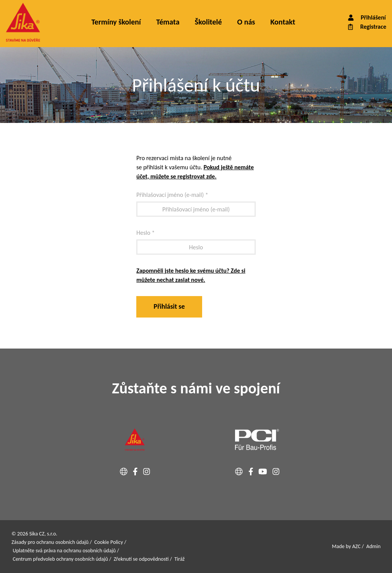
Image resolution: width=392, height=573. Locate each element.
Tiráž (180, 559)
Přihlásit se (169, 306)
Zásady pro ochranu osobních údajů (49, 542)
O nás (246, 21)
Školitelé (208, 21)
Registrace (366, 26)
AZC (356, 546)
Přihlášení (366, 17)
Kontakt (282, 21)
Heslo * (145, 232)
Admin (373, 546)
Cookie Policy (108, 542)
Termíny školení (116, 21)
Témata (168, 21)
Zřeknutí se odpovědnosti (141, 559)
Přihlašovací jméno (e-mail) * (172, 194)
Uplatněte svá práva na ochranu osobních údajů (64, 550)
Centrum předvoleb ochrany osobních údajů (60, 559)
